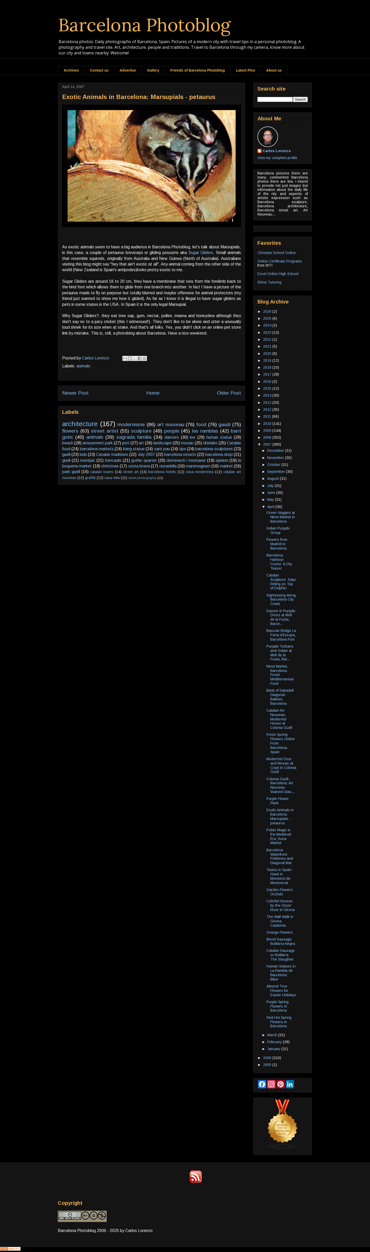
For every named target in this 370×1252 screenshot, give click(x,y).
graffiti (90, 478)
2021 (267, 346)
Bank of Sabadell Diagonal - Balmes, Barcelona (280, 696)
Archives (71, 70)
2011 (267, 416)
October (274, 465)
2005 (267, 1065)
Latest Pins (245, 70)
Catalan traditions (112, 454)
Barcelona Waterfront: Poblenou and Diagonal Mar (279, 856)
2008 (267, 437)
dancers (171, 437)
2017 (267, 374)
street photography (142, 478)
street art (130, 472)
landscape (162, 443)
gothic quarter (144, 460)
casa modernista (200, 472)
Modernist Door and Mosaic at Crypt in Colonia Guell (281, 765)
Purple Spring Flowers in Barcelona (277, 1006)
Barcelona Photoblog (144, 24)
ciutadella (168, 466)
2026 (267, 311)
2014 (267, 395)
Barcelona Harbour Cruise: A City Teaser (279, 561)
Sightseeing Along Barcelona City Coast (281, 599)
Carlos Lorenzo (277, 151)
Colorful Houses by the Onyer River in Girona (280, 905)
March (272, 1035)
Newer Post (75, 393)
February (275, 1042)
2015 (267, 388)
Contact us (99, 70)
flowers (70, 431)
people (171, 431)
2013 (267, 402)
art (141, 443)
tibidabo (210, 443)
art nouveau (170, 424)
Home (153, 393)
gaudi (224, 424)
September (276, 471)
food (201, 424)
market (226, 466)
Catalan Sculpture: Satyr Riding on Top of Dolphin (281, 581)
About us (274, 70)
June (271, 493)
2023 (267, 332)
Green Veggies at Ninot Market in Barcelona (280, 517)
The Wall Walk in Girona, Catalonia (279, 921)
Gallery (153, 70)
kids (83, 454)
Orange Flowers (279, 932)
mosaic (187, 443)
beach (67, 443)
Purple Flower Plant (277, 801)
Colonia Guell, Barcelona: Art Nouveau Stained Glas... (280, 785)
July (271, 486)
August (273, 478)
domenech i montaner (186, 460)
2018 (267, 367)
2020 (267, 353)
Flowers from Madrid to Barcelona (276, 543)
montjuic (87, 460)
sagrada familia (133, 437)
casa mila (112, 478)
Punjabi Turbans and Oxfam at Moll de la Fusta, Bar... (279, 652)
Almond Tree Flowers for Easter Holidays (281, 990)
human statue (219, 437)
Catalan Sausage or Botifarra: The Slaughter (280, 954)
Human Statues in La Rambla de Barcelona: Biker (280, 972)
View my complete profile (277, 158)
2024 (267, 325)
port (126, 443)
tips (182, 449)
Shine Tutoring (269, 282)
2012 (267, 409)
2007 (267, 444)
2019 (267, 360)
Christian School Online (276, 253)
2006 (267, 1058)
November (276, 458)
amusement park (97, 443)
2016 (267, 381)
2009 (267, 430)
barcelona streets (180, 454)
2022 (267, 339)
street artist (104, 431)
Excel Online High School (277, 274)
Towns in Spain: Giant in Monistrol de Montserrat (279, 876)
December (276, 450)
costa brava (139, 466)
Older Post (229, 393)
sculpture (141, 431)
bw (192, 437)
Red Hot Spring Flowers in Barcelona (278, 1021)
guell (66, 454)
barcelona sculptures (214, 449)
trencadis (113, 460)
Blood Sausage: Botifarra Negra (280, 941)
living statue (134, 449)
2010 (267, 424)
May (271, 499)
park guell (71, 471)
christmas (110, 466)
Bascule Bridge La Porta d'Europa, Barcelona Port (281, 635)
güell (66, 460)
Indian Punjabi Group (278, 530)
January (274, 1049)
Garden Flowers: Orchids (280, 892)
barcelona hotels (162, 472)
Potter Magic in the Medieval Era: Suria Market (278, 836)
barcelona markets (97, 449)
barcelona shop (219, 454)
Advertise (128, 70)
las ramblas (205, 431)
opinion (222, 460)
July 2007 (146, 454)
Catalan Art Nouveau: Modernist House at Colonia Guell (279, 719)
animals (83, 366)
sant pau (162, 449)
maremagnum (198, 466)
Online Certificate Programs (279, 261)
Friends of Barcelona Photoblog (197, 70)
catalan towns (101, 472)
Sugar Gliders (200, 252)
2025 (267, 318)
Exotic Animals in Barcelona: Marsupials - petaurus (280, 816)
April (271, 507)
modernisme (131, 424)
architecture (80, 423)
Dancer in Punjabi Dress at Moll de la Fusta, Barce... (280, 617)
